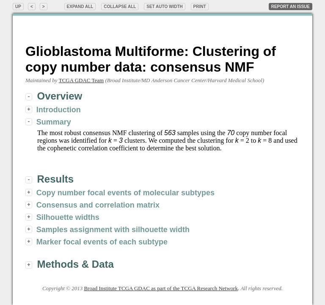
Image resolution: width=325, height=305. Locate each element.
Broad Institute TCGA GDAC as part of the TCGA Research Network (160, 288)
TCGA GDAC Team (81, 80)
